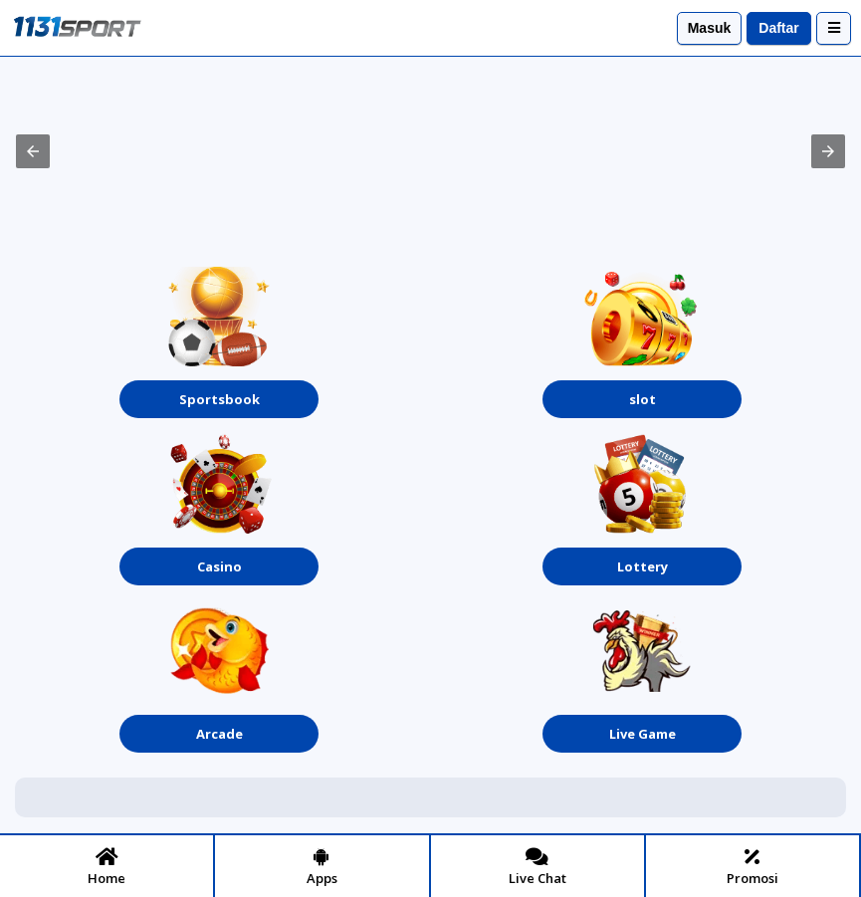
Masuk (710, 28)
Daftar (778, 28)
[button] (33, 151)
